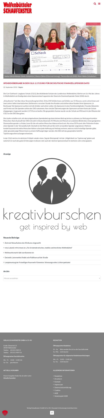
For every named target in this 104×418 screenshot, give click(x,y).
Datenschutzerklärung (62, 387)
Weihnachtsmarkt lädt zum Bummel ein (19, 253)
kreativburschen (72, 408)
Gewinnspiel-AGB (61, 396)
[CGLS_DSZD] (52, 48)
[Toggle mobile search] (95, 3)
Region (20, 87)
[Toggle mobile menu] (99, 3)
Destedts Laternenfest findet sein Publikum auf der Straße (26, 257)
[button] (5, 413)
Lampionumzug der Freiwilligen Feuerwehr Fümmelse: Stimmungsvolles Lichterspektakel (37, 262)
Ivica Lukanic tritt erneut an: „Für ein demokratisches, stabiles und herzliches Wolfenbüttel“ (38, 248)
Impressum (58, 385)
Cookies (57, 390)
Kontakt (57, 382)
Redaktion (58, 376)
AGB (56, 393)
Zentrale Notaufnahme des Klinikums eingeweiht (23, 243)
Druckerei (58, 379)
